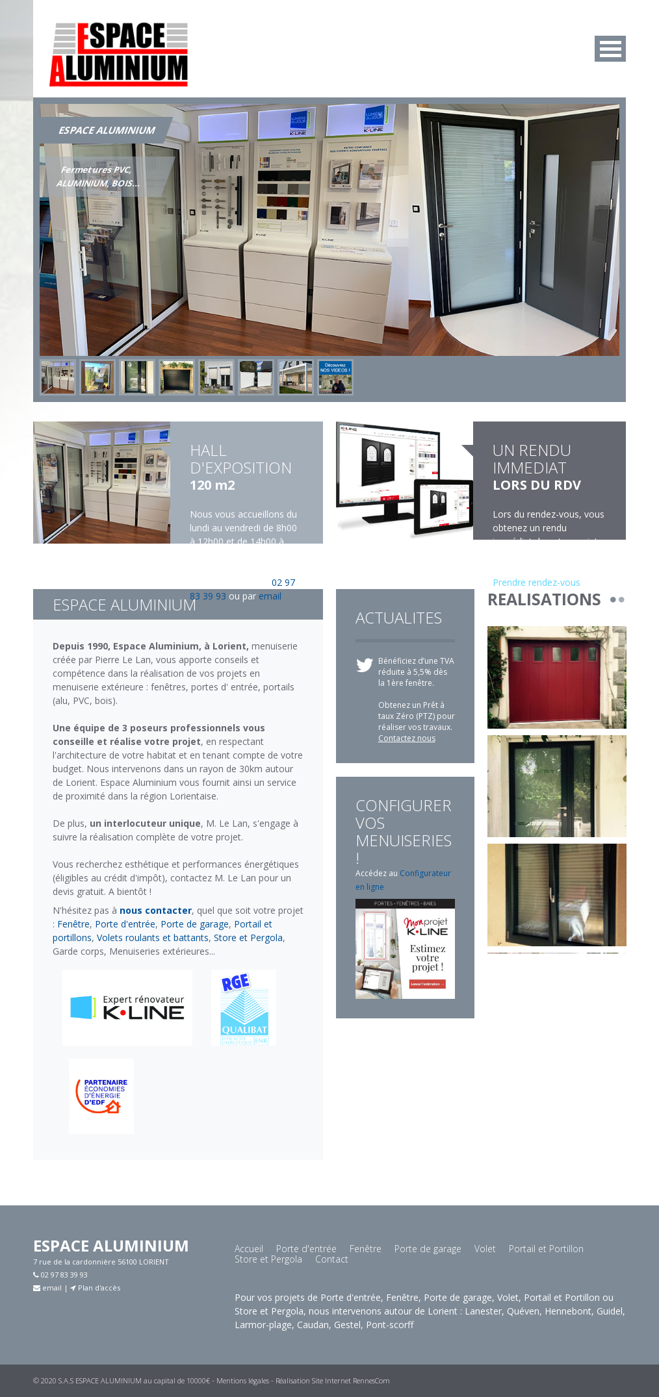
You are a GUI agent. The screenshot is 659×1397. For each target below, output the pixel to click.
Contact (331, 1259)
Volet (485, 1248)
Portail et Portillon (546, 1248)
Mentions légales (242, 1380)
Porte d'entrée (125, 924)
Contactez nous (406, 738)
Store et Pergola (248, 937)
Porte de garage (195, 924)
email (270, 596)
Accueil (249, 1248)
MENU (610, 49)
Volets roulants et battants (153, 937)
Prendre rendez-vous (536, 582)
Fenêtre (73, 924)
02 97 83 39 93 (60, 1274)
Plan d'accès (95, 1287)
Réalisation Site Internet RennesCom (333, 1380)
